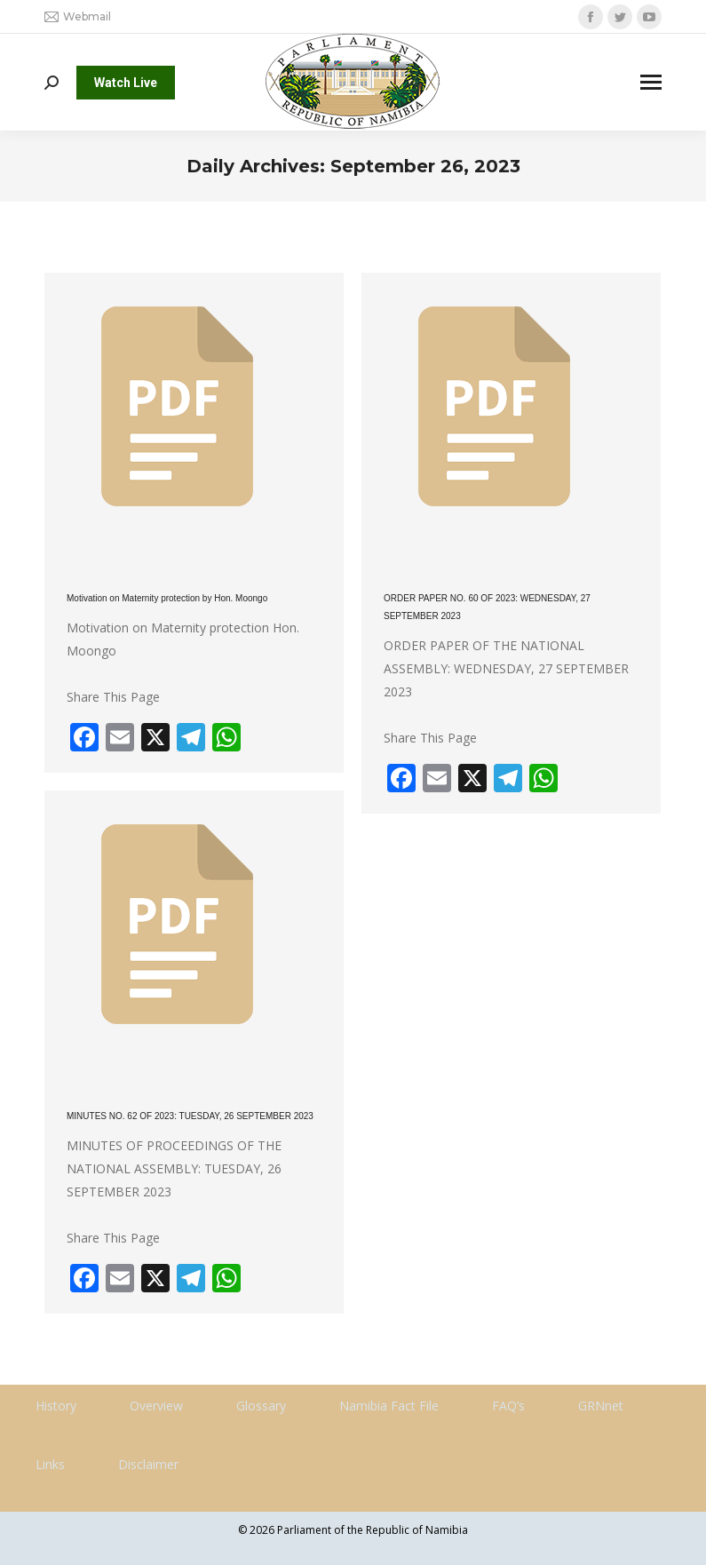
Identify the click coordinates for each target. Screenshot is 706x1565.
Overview (156, 1405)
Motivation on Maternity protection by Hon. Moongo (167, 598)
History (56, 1405)
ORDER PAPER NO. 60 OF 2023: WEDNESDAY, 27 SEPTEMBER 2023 (487, 607)
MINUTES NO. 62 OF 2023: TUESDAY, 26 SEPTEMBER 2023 (190, 1116)
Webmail (77, 17)
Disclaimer (148, 1464)
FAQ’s (508, 1405)
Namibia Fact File (389, 1405)
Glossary (261, 1405)
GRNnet (600, 1405)
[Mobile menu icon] (651, 82)
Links (50, 1464)
